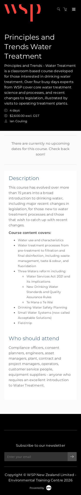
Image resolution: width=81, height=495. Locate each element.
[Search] (59, 9)
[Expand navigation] (73, 9)
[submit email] (72, 456)
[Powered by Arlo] (40, 487)
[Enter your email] (36, 456)
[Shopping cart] (66, 9)
